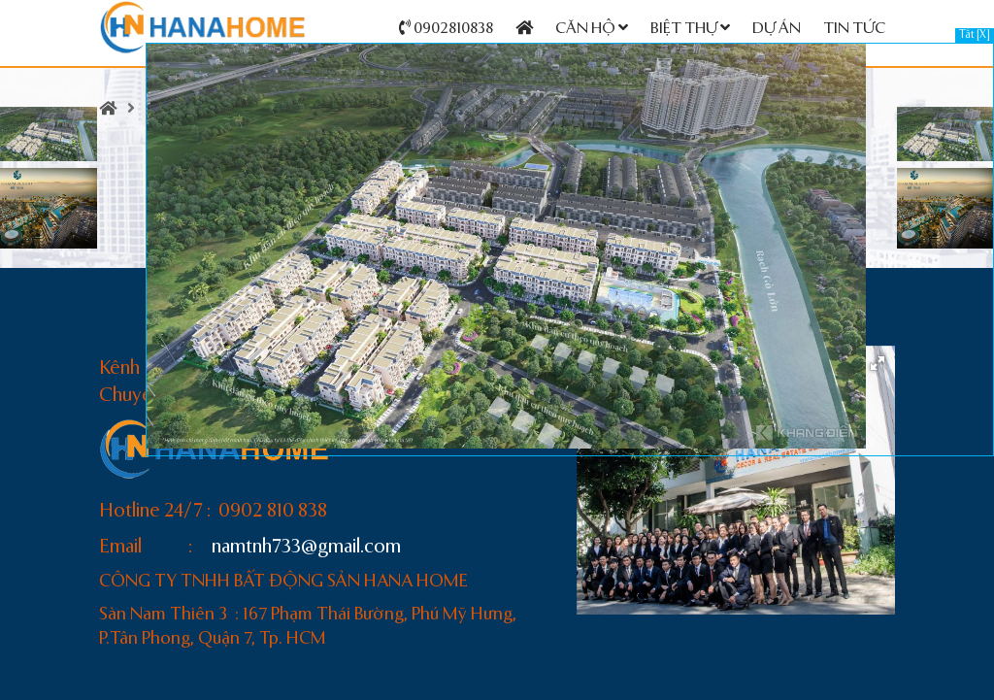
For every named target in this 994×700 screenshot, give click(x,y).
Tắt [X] (974, 35)
